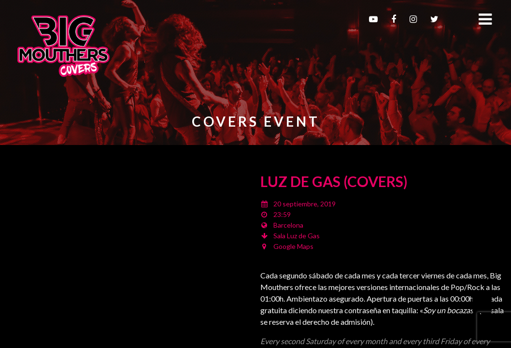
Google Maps (293, 246)
